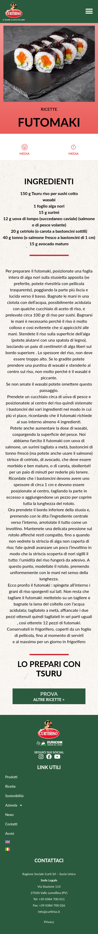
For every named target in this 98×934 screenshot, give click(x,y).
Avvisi (9, 833)
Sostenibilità (14, 796)
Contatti (11, 824)
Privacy (49, 922)
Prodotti (11, 777)
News (9, 815)
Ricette (10, 786)
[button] (89, 11)
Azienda (13, 805)
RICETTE (49, 109)
